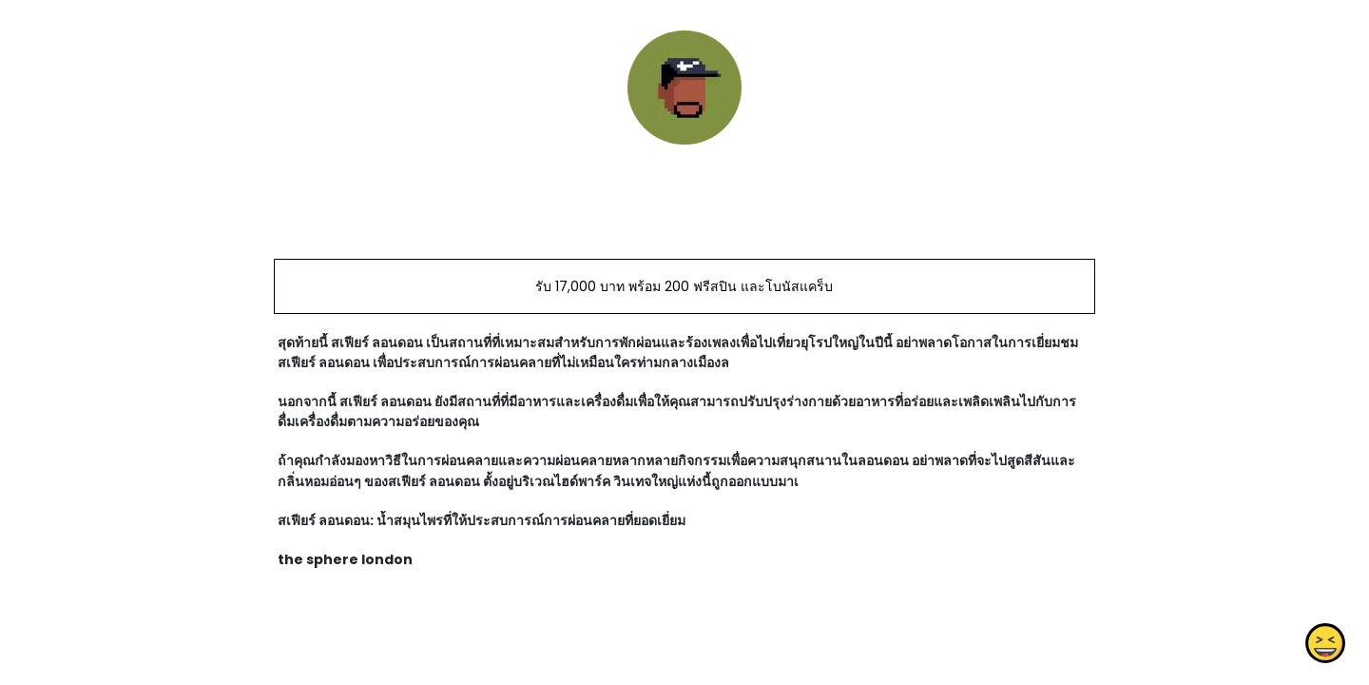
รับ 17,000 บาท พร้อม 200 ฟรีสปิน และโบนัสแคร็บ (684, 286)
